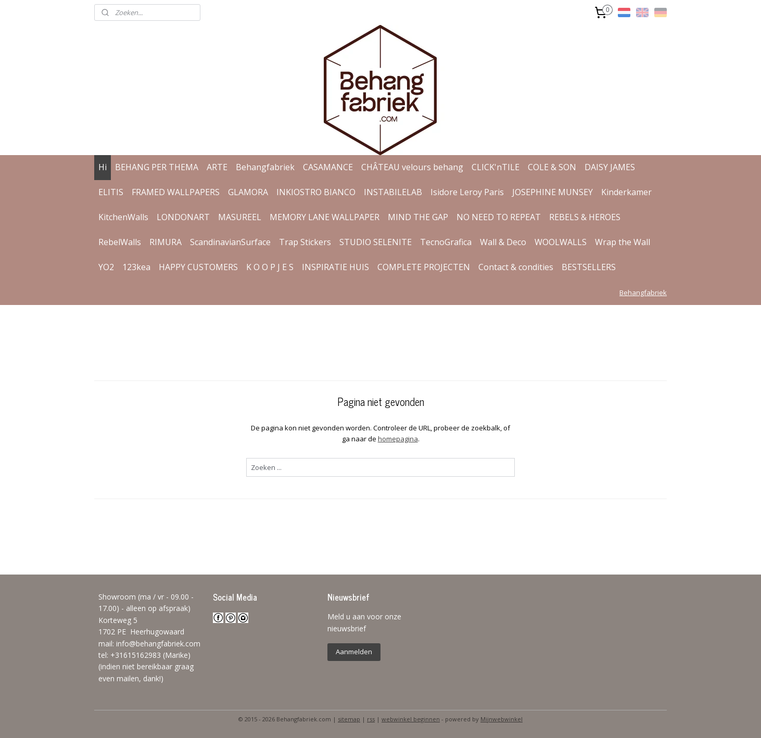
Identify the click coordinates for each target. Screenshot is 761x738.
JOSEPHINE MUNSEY (552, 192)
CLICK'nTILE (495, 167)
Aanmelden (354, 651)
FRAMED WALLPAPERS (176, 192)
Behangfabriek (265, 167)
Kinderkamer (626, 192)
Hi (102, 167)
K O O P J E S (270, 267)
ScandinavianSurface (230, 242)
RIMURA (165, 242)
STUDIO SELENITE (375, 242)
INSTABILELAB (393, 192)
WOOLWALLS (561, 242)
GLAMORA (248, 192)
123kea (136, 267)
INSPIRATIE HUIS (335, 267)
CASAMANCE (328, 167)
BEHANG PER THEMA (156, 167)
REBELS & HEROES (584, 217)
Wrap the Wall (622, 242)
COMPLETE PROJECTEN (423, 267)
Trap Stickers (305, 242)
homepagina (397, 438)
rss (371, 719)
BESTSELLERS (589, 267)
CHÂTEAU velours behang (412, 167)
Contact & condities (515, 267)
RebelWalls (119, 242)
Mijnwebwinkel (501, 719)
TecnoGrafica (446, 242)
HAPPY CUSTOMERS (198, 267)
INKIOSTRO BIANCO (316, 192)
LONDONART (183, 217)
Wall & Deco (503, 242)
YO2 (106, 267)
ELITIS (110, 192)
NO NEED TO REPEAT (498, 217)
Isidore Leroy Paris (467, 192)
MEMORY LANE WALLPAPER (324, 217)
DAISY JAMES (610, 167)
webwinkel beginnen (411, 719)
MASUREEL (239, 217)
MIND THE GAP (418, 217)
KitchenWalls (123, 217)
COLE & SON (552, 167)
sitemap (349, 719)
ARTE (217, 167)
